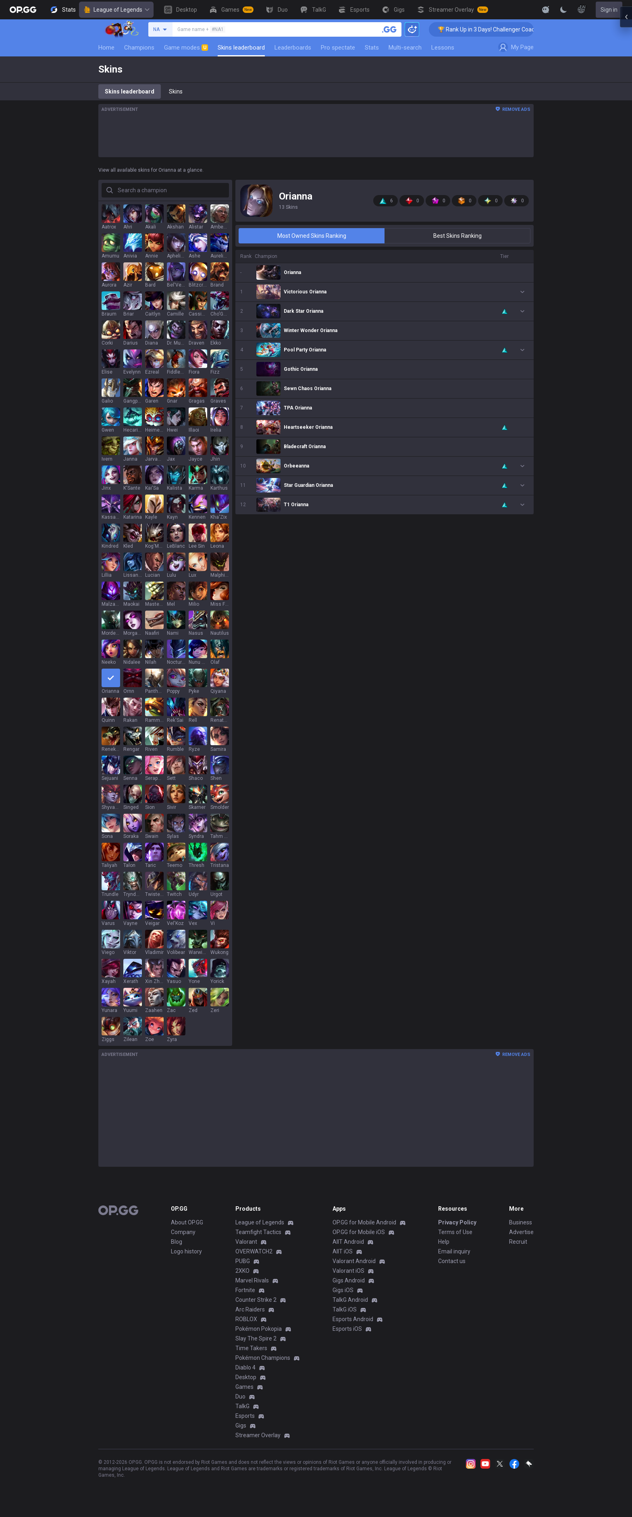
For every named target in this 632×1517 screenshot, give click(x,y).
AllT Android (348, 1242)
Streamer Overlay (258, 1435)
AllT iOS (343, 1251)
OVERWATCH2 (253, 1251)
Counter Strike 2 (255, 1300)
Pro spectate (338, 47)
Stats (372, 47)
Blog (176, 1242)
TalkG (242, 1406)
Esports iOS (347, 1329)
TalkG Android (350, 1300)
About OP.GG (187, 1222)
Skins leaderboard (241, 47)
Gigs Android (349, 1280)
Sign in (609, 9)
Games (244, 1387)
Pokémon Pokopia (258, 1329)
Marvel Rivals (252, 1280)
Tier (504, 256)
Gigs (240, 1425)
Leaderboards (292, 47)
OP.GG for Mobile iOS (359, 1232)
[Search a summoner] (389, 29)
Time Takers (251, 1348)
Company (183, 1232)
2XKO (242, 1271)
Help (443, 1242)
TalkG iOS (345, 1309)
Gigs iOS (343, 1290)
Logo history (186, 1251)
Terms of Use (455, 1232)
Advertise (521, 1232)
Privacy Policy (457, 1222)
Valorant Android (354, 1261)
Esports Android (353, 1319)
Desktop (245, 1377)
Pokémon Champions (262, 1358)
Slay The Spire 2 (255, 1338)
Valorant (246, 1242)
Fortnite (245, 1290)
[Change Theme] (563, 10)
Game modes (186, 47)
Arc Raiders (250, 1309)
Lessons (442, 47)
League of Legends (116, 10)
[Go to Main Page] (23, 9)
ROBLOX (246, 1319)
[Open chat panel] (626, 758)
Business (520, 1222)
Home (106, 47)
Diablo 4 (245, 1367)
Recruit (518, 1242)
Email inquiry (454, 1251)
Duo (240, 1396)
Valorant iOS (348, 1271)
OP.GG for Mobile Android (364, 1222)
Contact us (452, 1261)
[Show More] (546, 10)
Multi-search (405, 47)
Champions (139, 47)
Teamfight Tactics (258, 1232)
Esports (245, 1416)
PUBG (242, 1261)
